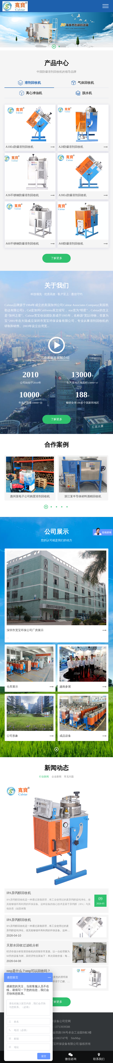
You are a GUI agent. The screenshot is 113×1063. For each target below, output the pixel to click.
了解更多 (56, 258)
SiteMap (75, 1038)
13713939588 (62, 1026)
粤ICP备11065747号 (56, 1038)
